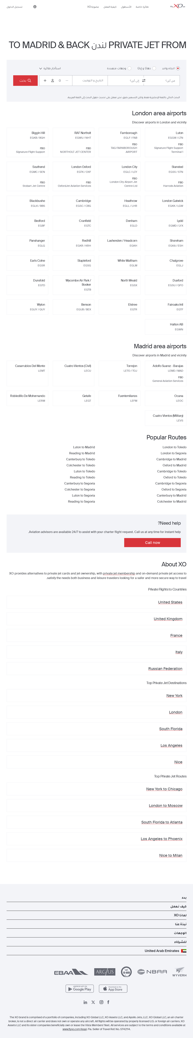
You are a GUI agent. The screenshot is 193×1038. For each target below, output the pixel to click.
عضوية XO (93, 12)
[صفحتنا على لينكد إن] (85, 1002)
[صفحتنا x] (93, 1002)
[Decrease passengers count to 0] (67, 80)
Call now (152, 542)
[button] (96, 897)
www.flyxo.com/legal (75, 1029)
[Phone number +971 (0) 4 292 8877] (27, 13)
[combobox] (162, 80)
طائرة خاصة (142, 12)
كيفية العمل (109, 12)
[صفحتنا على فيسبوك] (108, 1002)
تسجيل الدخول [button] (14, 12)
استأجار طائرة (50, 68)
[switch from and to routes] (144, 81)
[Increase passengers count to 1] (45, 80)
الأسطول (126, 12)
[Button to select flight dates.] (90, 80)
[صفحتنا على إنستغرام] (101, 1002)
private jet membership (119, 573)
